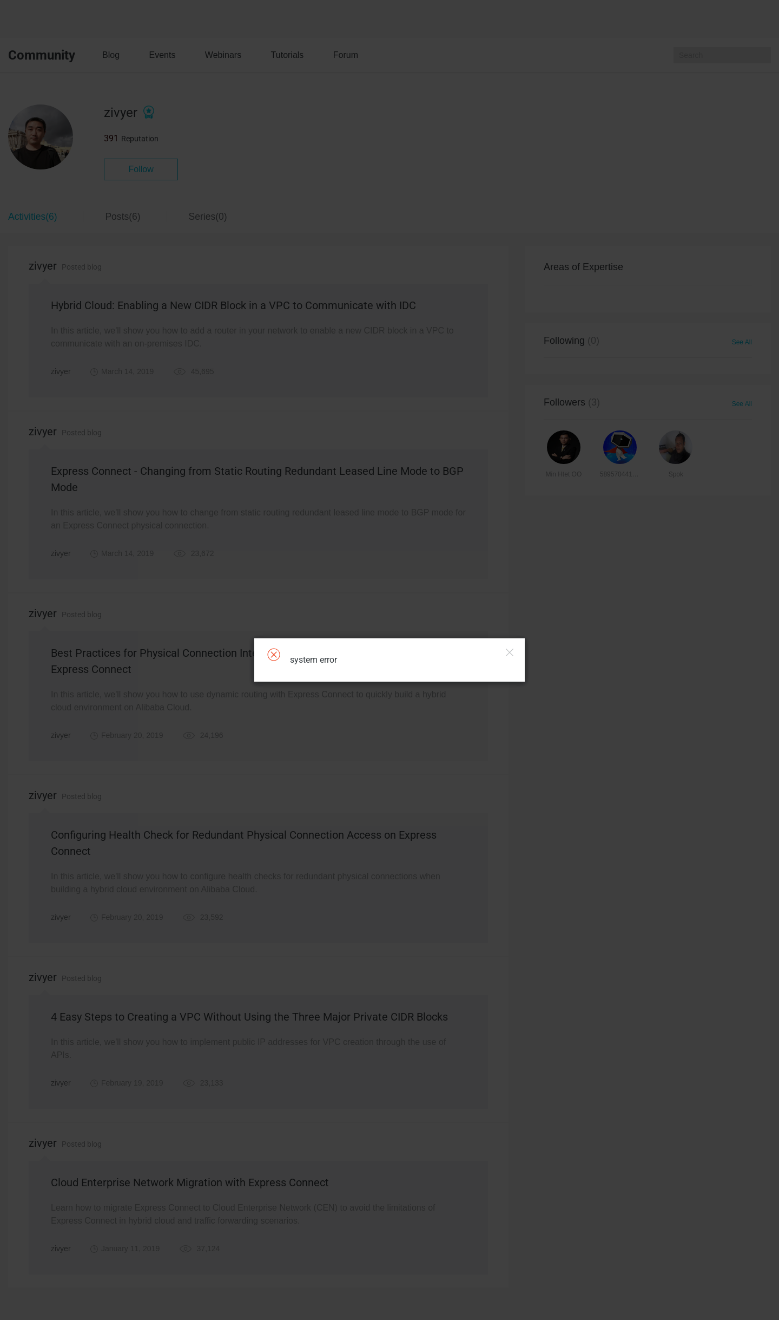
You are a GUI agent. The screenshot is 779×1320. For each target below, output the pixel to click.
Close (509, 652)
